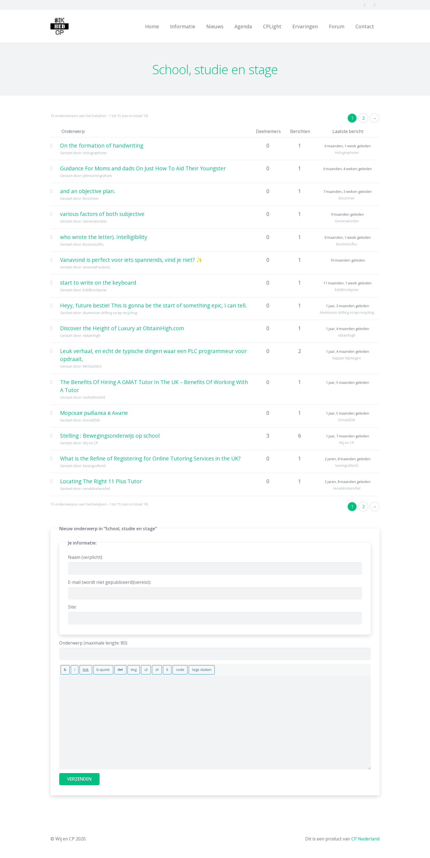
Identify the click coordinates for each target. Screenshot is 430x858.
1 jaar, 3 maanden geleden (347, 305)
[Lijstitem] (149, 668)
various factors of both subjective (102, 214)
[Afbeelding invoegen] (121, 668)
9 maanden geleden (347, 214)
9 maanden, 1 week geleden (347, 237)
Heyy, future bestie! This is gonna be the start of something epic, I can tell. (153, 305)
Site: (72, 607)
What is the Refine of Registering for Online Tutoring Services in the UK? (150, 458)
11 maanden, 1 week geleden (347, 283)
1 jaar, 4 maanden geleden (347, 328)
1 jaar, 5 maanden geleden (347, 382)
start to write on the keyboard (98, 282)
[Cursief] (71, 668)
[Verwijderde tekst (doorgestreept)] (110, 668)
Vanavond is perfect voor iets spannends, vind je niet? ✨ (131, 259)
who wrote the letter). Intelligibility (103, 237)
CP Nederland (365, 837)
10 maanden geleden (347, 260)
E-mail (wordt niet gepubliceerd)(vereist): (109, 582)
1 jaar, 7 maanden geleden (347, 436)
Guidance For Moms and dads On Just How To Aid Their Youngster (143, 168)
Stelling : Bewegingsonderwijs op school (110, 435)
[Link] (62, 26)
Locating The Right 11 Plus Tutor (101, 481)
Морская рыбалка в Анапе (94, 412)
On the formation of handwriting (101, 145)
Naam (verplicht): (85, 557)
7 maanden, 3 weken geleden (347, 191)
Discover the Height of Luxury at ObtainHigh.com (122, 328)
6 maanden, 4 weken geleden (347, 168)
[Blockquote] (95, 668)
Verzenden (79, 777)
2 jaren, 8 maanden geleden (347, 458)
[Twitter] (375, 5)
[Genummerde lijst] (141, 668)
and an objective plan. (87, 191)
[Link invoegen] (80, 668)
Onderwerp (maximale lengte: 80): (93, 643)
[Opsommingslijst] (132, 668)
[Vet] (64, 668)
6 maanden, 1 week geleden (347, 145)
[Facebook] (365, 5)
